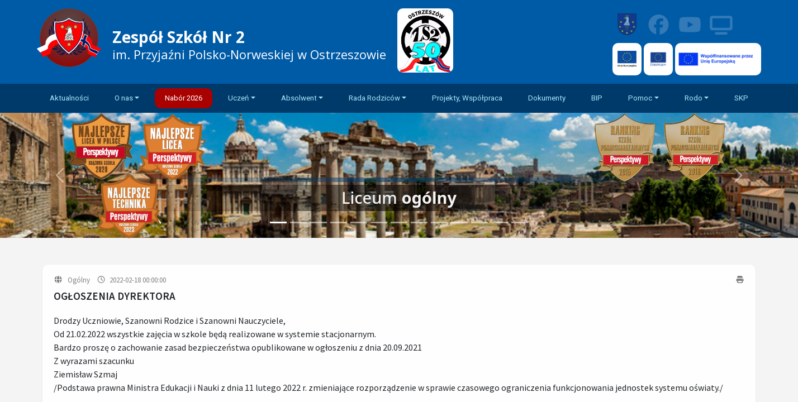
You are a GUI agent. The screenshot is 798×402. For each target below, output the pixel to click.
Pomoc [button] (640, 98)
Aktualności (69, 98)
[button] (738, 175)
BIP (596, 98)
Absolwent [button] (299, 98)
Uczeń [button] (238, 98)
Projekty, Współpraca (467, 98)
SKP (741, 98)
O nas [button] (124, 98)
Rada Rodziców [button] (374, 98)
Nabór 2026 (183, 98)
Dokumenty (547, 98)
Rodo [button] (693, 98)
